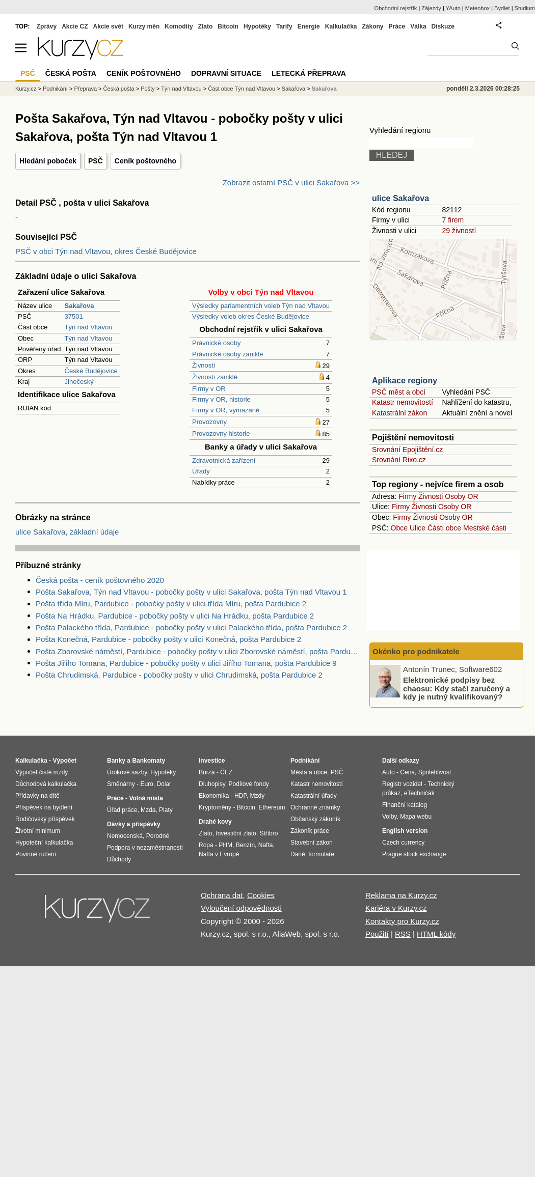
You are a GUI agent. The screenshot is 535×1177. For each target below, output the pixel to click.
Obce (399, 528)
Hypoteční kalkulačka (44, 842)
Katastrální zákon (399, 413)
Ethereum (271, 807)
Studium (525, 8)
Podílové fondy (248, 784)
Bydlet (502, 8)
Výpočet (64, 760)
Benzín (245, 845)
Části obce (444, 528)
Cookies (261, 895)
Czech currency (403, 842)
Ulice (417, 528)
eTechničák (419, 793)
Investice (212, 760)
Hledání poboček (47, 161)
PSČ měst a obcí (398, 392)
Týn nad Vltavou (89, 327)
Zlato (205, 26)
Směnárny (121, 784)
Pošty (148, 89)
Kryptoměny (215, 807)
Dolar (163, 784)
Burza (207, 772)
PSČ (95, 161)
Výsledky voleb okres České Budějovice (250, 316)
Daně (297, 854)
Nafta (265, 845)
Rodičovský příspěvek (45, 819)
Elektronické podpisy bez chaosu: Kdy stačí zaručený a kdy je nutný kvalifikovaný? (456, 688)
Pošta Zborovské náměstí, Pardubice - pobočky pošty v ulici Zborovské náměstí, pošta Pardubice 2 (198, 651)
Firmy (407, 496)
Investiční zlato (236, 833)
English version (404, 830)
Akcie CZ (75, 26)
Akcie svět (108, 26)
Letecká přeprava (309, 73)
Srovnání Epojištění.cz (407, 449)
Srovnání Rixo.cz (399, 460)
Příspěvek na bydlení (43, 807)
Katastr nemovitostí (402, 402)
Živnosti (203, 365)
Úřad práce (122, 810)
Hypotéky (257, 26)
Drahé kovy (215, 821)
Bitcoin (228, 26)
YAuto (453, 8)
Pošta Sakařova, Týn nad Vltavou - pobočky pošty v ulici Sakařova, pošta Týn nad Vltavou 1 (191, 591)
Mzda (148, 810)
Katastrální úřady (313, 795)
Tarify (284, 26)
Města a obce (308, 772)
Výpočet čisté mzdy (41, 772)
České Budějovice (91, 371)
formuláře (321, 854)
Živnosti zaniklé (214, 377)
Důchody (119, 859)
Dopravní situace (226, 73)
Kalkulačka (341, 26)
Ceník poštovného (145, 161)
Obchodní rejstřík (395, 8)
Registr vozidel (402, 784)
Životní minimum (37, 830)
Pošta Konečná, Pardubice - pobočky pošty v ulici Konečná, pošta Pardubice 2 (168, 639)
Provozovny (209, 422)
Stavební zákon (311, 842)
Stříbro (268, 833)
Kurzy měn (143, 26)
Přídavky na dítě (37, 795)
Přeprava (85, 89)
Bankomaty (148, 760)
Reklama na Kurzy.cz (401, 895)
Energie (309, 26)
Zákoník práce (309, 830)
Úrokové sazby (127, 772)
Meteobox (477, 8)
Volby (389, 816)
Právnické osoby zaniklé (227, 354)
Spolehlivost (434, 772)
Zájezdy (431, 8)
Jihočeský (79, 381)
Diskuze (443, 26)
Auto (388, 772)
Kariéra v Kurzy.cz (396, 908)
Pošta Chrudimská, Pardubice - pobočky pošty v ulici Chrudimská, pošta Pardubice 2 (179, 674)
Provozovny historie (221, 433)
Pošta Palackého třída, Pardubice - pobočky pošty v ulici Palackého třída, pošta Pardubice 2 (191, 627)
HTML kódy (436, 934)
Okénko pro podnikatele (416, 651)
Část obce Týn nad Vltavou (241, 89)
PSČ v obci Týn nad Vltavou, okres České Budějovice (106, 251)
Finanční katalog (404, 804)
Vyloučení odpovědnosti (241, 908)
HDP (240, 795)
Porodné (157, 835)
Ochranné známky (315, 807)
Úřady (201, 471)
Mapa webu (416, 816)
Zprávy (47, 26)
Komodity (179, 26)
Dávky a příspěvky (133, 824)
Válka (418, 26)
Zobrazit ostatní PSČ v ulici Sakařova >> (291, 182)
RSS (403, 934)
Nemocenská (125, 835)
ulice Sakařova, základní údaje (67, 531)
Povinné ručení (35, 854)
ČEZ (226, 772)
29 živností (459, 231)
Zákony (372, 26)
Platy (166, 810)
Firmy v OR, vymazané (225, 410)
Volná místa (146, 798)
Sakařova (293, 89)
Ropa (206, 845)
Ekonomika (214, 795)
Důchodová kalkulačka (45, 784)
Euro (146, 784)
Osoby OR (461, 496)
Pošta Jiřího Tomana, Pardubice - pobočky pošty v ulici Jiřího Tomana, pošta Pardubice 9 (186, 663)
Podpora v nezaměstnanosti (145, 847)
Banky (116, 760)
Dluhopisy (212, 784)
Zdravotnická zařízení (223, 460)
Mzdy (257, 795)
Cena (407, 772)
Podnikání (55, 89)
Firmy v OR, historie (221, 399)
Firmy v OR (209, 389)
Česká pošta (119, 89)
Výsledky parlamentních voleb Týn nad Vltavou (261, 306)
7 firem (453, 220)
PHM (225, 845)
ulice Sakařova (400, 198)
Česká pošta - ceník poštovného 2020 (100, 580)
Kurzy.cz (25, 89)
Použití (377, 934)
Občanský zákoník (315, 819)
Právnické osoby (216, 343)
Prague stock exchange (414, 854)
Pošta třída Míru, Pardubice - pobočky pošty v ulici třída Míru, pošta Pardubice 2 (171, 603)
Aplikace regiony (404, 380)
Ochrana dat (222, 895)
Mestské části (484, 528)
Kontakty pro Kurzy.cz (402, 921)
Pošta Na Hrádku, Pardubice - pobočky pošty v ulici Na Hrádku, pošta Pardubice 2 (175, 615)
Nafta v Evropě (219, 854)
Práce (397, 26)
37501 (74, 316)
